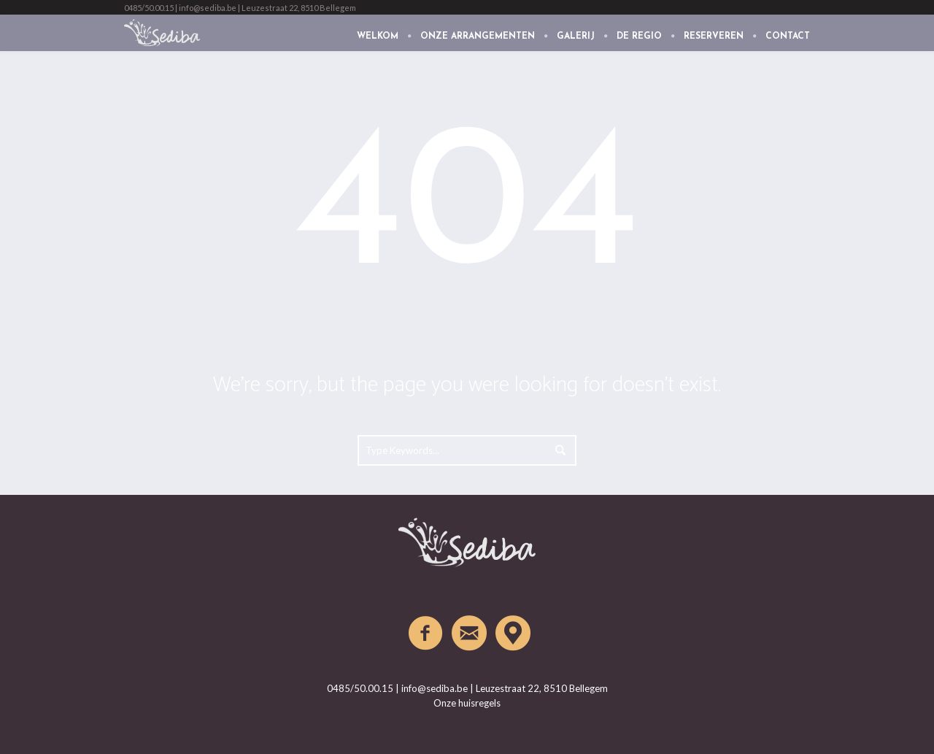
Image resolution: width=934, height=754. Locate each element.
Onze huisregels (467, 703)
